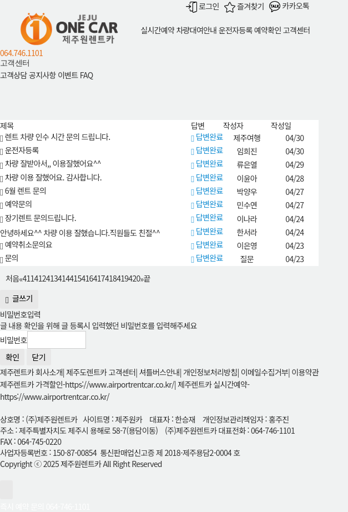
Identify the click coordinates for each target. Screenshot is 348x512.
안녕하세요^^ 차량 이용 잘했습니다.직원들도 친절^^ (80, 232)
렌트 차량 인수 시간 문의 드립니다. (55, 136)
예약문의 (16, 203)
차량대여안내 (196, 30)
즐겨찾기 (244, 6)
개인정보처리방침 (210, 372)
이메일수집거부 (264, 372)
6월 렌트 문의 (23, 190)
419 (122, 278)
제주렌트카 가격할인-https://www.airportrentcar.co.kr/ (87, 384)
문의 (9, 257)
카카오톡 (289, 5)
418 (111, 278)
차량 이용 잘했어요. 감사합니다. (51, 177)
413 (52, 278)
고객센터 (296, 30)
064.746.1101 (21, 52)
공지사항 (42, 75)
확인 (12, 357)
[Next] (142, 277)
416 (87, 278)
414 (63, 278)
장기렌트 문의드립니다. (38, 217)
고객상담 (13, 75)
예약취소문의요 (26, 244)
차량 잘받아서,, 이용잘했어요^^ (50, 163)
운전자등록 (236, 30)
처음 (12, 278)
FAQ (86, 75)
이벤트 (68, 75)
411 (28, 278)
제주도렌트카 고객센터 (100, 372)
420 (134, 278)
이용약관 (305, 372)
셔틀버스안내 (159, 372)
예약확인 (267, 30)
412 (40, 278)
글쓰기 (19, 299)
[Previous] (20, 277)
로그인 (202, 6)
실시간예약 (157, 30)
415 (75, 278)
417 (99, 278)
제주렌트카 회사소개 (31, 372)
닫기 (39, 357)
